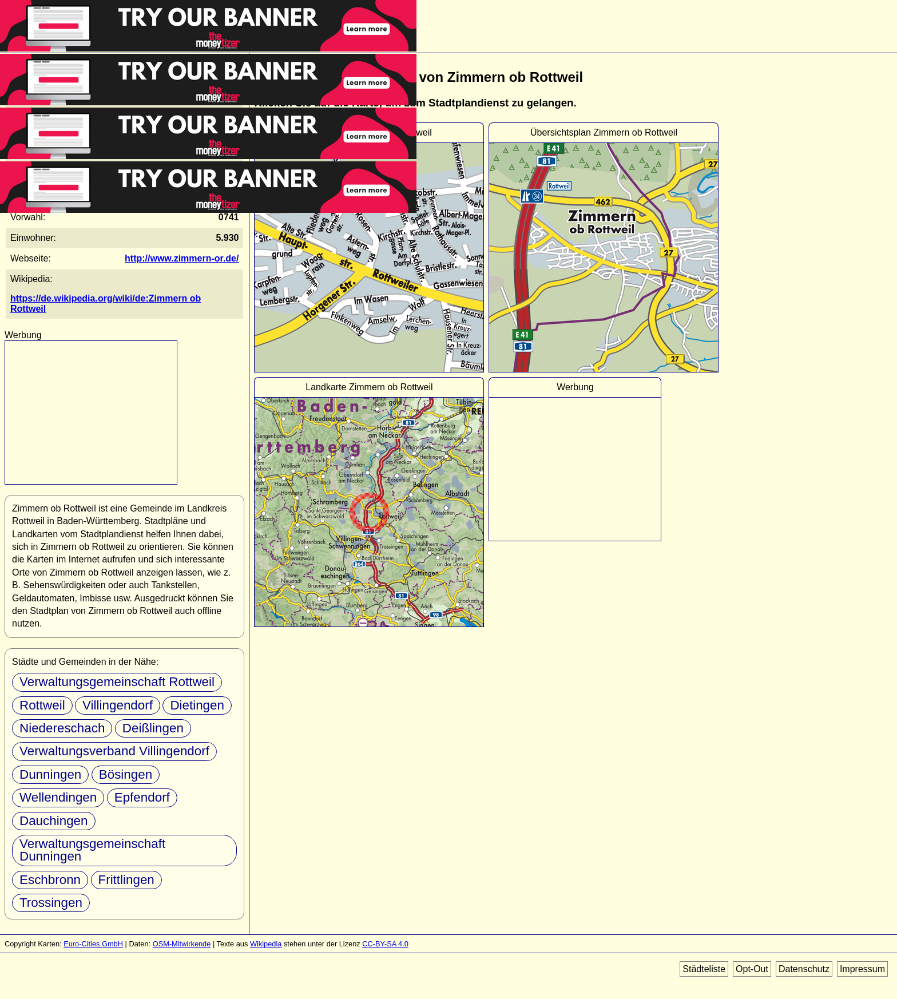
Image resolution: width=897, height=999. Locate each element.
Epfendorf (142, 797)
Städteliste (703, 969)
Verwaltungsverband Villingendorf (114, 751)
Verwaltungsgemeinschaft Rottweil (117, 682)
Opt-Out (752, 969)
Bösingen (125, 774)
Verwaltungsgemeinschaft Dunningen (92, 850)
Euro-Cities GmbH (93, 943)
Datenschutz (804, 969)
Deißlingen (153, 728)
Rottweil (42, 705)
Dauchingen (53, 821)
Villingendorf (117, 705)
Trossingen (50, 902)
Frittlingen (126, 880)
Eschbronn (50, 880)
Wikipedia (265, 943)
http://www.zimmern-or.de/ (182, 258)
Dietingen (197, 705)
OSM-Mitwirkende (182, 943)
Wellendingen (58, 797)
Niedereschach (62, 728)
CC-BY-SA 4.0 (385, 943)
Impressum (862, 969)
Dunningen (50, 774)
